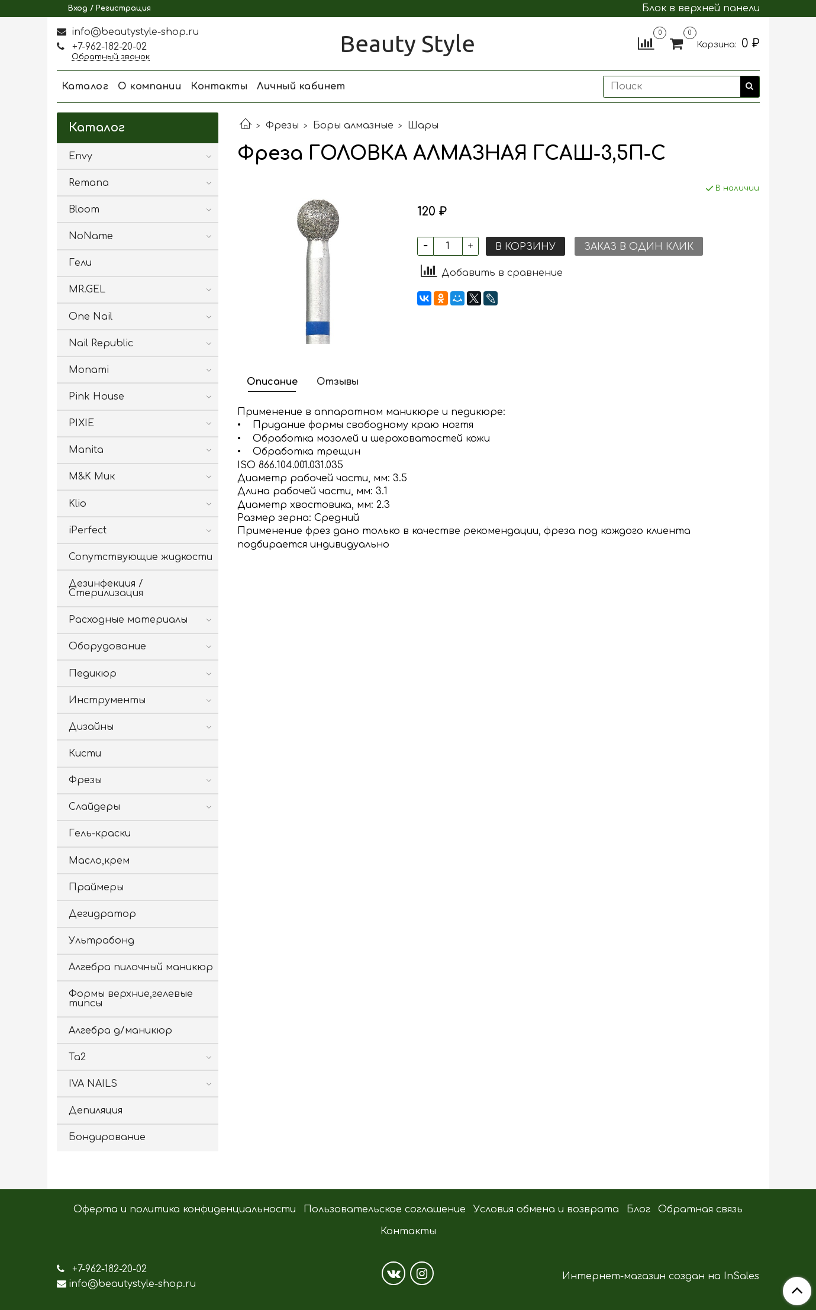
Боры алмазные (353, 125)
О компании (149, 86)
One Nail (90, 316)
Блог (638, 1209)
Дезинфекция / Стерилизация (106, 588)
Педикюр (93, 673)
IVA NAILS (93, 1084)
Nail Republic (101, 343)
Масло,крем (99, 860)
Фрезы (282, 125)
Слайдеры (94, 807)
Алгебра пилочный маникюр (141, 967)
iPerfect (88, 530)
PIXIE (81, 423)
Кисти (85, 753)
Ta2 (77, 1057)
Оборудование (107, 646)
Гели (80, 263)
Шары (423, 125)
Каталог (85, 86)
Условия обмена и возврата (546, 1209)
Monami (89, 370)
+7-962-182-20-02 (108, 46)
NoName (91, 236)
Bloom (84, 209)
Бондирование (107, 1137)
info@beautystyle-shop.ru (134, 32)
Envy (80, 156)
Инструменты (107, 700)
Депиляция (95, 1110)
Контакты (219, 86)
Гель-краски (100, 833)
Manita (86, 450)
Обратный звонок (111, 57)
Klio (77, 503)
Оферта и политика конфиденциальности (184, 1209)
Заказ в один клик (639, 247)
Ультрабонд (101, 940)
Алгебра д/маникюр (120, 1030)
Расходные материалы (128, 619)
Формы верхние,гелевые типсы (131, 999)
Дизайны (91, 727)
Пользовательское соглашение (385, 1209)
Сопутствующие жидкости (140, 557)
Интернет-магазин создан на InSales (660, 1276)
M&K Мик (92, 476)
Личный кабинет (301, 86)
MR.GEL (87, 289)
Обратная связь (700, 1209)
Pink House (96, 396)
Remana (89, 183)
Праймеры (96, 887)
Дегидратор (102, 914)
